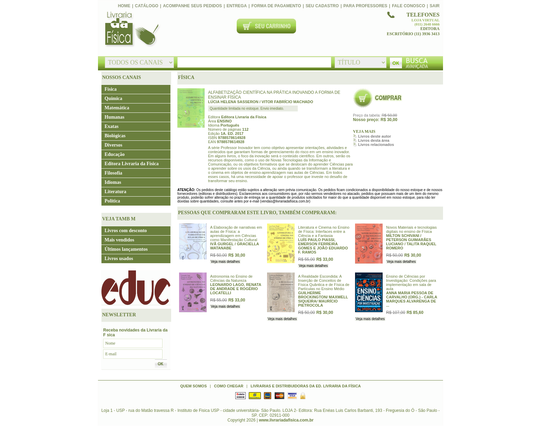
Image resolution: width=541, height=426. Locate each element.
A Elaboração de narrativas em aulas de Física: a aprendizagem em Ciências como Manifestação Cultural (236, 233)
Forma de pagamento (276, 5)
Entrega (237, 5)
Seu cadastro (322, 5)
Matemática (117, 107)
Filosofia (113, 173)
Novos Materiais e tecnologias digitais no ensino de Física (411, 229)
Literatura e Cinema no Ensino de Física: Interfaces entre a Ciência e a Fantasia (324, 231)
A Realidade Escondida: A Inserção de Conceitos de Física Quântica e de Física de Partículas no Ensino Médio (324, 282)
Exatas (111, 126)
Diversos (113, 145)
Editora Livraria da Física (132, 163)
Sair (435, 5)
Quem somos (193, 386)
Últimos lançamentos (126, 249)
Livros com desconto (126, 230)
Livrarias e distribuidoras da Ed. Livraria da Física (305, 386)
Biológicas (115, 135)
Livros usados (119, 258)
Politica (112, 201)
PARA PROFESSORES (365, 5)
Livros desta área (374, 140)
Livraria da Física (131, 30)
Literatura (115, 191)
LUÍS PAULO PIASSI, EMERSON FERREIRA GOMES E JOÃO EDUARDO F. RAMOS (323, 246)
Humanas (115, 117)
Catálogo (146, 5)
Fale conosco (408, 5)
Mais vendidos (119, 239)
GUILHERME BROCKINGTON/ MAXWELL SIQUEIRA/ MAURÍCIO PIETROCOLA (323, 299)
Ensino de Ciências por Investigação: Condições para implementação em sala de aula (411, 282)
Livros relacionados (376, 144)
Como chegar (228, 386)
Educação (115, 154)
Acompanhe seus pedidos (192, 5)
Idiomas (113, 182)
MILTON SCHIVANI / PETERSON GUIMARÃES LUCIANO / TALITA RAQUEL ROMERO (411, 242)
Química (113, 98)
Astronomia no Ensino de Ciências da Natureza (231, 278)
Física (111, 89)
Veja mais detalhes (225, 262)
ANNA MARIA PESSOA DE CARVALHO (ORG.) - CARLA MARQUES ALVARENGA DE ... (411, 299)
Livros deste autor (374, 136)
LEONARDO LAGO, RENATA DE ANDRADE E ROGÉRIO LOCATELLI (235, 289)
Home (124, 5)
